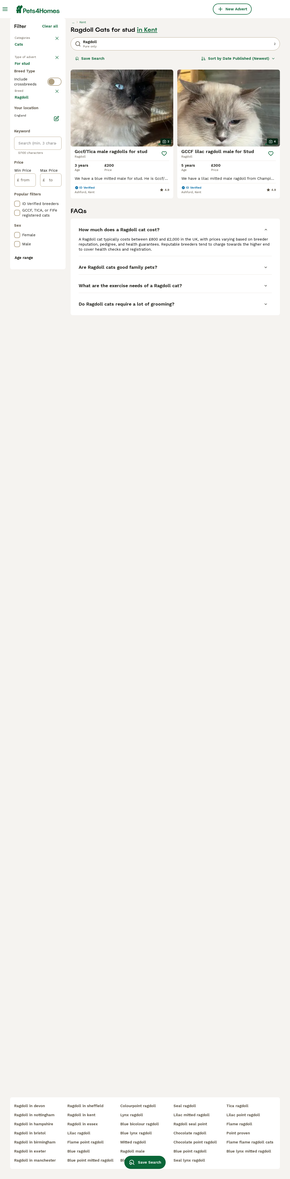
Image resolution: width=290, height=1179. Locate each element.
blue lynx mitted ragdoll (248, 1151)
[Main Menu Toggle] (5, 9)
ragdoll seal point (190, 1124)
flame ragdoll (239, 1124)
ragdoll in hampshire (33, 1124)
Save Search (89, 146)
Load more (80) (47, 331)
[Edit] (56, 353)
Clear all (50, 114)
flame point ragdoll (85, 1142)
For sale (26, 157)
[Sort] (238, 146)
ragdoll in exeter (30, 1151)
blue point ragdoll (190, 1151)
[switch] (54, 202)
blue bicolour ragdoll (139, 1124)
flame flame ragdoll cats (249, 1142)
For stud (26, 181)
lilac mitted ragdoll (191, 1115)
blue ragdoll (78, 1151)
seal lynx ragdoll (189, 1160)
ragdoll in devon (29, 1106)
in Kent (147, 117)
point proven (238, 1133)
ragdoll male (132, 1151)
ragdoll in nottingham (34, 1115)
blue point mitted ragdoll (90, 1160)
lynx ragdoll (131, 1115)
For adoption (30, 169)
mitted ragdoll (133, 1142)
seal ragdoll (184, 1106)
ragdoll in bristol (30, 1133)
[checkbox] (17, 239)
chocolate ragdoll (189, 1133)
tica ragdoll (237, 1106)
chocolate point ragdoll (195, 1142)
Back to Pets (26, 125)
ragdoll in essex (82, 1124)
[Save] (164, 241)
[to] (51, 415)
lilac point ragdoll (243, 1115)
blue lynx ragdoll (136, 1133)
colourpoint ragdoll (138, 1106)
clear (53, 213)
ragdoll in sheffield (85, 1106)
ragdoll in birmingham (34, 1142)
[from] (25, 415)
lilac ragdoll (78, 1133)
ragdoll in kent (81, 1115)
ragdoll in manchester (35, 1160)
